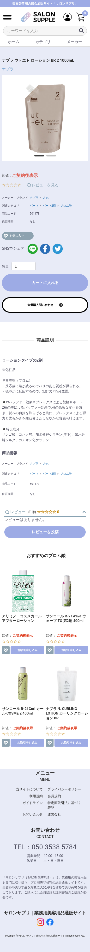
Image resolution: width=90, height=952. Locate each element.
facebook (45, 248)
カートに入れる (45, 283)
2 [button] (48, 157)
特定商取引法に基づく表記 (64, 805)
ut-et (45, 197)
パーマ (34, 205)
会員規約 (54, 796)
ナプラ (7, 69)
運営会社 (54, 814)
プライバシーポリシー (64, 789)
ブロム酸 (66, 205)
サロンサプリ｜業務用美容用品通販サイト (45, 912)
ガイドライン (33, 803)
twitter (57, 248)
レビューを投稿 (45, 532)
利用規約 (36, 796)
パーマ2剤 (49, 205)
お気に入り (17, 235)
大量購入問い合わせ (40, 305)
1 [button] (36, 157)
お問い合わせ (33, 814)
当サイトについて (29, 789)
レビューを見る (45, 185)
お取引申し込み (27, 650)
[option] (45, 118)
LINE (32, 248)
